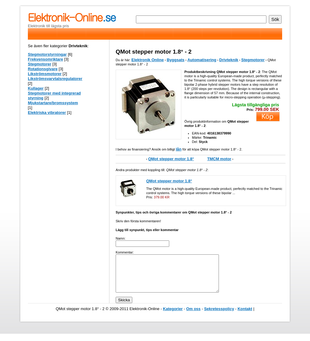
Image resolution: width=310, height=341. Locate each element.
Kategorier (173, 316)
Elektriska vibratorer (47, 112)
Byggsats (176, 60)
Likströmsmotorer (44, 73)
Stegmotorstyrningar (47, 54)
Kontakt (245, 316)
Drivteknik (228, 60)
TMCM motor (219, 159)
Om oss (193, 316)
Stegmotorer (253, 60)
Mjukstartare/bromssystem (53, 103)
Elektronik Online (147, 60)
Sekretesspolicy (219, 316)
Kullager (36, 88)
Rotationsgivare (43, 69)
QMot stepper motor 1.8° (171, 159)
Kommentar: (125, 252)
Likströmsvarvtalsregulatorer (55, 78)
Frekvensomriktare (45, 59)
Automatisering (201, 60)
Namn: (120, 238)
